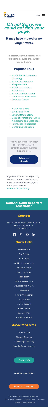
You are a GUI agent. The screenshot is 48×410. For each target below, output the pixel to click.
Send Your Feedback (24, 386)
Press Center (24, 309)
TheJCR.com (24, 333)
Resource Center (20, 100)
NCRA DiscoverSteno (22, 81)
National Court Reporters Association (24, 204)
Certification (24, 254)
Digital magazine (22, 114)
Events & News (24, 268)
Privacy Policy (30, 399)
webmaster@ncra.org (18, 188)
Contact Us (24, 360)
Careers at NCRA (24, 318)
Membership (24, 250)
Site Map (41, 399)
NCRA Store (18, 91)
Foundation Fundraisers (24, 124)
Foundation (24, 277)
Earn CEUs (24, 259)
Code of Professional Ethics (26, 118)
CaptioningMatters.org (24, 342)
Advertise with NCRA (24, 286)
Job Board (24, 290)
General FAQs (24, 313)
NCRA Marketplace (21, 87)
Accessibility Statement (13, 399)
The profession (19, 84)
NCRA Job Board (20, 109)
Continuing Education (23, 127)
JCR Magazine (24, 304)
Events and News (20, 112)
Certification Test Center (24, 97)
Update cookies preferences (24, 402)
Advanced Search (24, 159)
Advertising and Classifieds (26, 121)
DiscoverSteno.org (24, 337)
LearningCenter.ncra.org (24, 346)
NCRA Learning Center (23, 94)
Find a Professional (24, 295)
